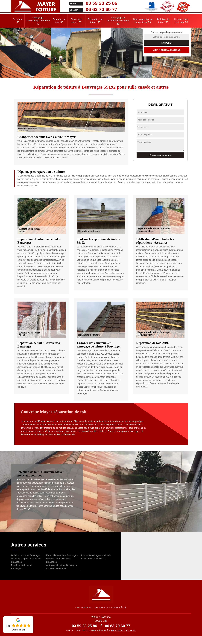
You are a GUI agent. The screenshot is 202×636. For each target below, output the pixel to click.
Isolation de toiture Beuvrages (25, 555)
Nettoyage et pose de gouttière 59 (142, 21)
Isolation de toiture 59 (163, 21)
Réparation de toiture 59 (95, 21)
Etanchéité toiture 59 (76, 21)
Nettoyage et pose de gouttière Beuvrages (26, 560)
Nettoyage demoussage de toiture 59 (38, 20)
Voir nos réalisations (167, 50)
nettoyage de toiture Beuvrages (61, 565)
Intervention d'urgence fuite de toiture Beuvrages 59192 (96, 557)
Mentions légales (123, 631)
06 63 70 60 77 (98, 9)
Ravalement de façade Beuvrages (22, 567)
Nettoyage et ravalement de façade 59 (118, 20)
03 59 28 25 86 (98, 3)
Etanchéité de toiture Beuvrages (62, 555)
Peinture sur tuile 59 (59, 21)
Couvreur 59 (18, 21)
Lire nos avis (18, 630)
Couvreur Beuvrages (56, 568)
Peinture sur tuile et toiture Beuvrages (59, 560)
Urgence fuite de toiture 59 (181, 21)
